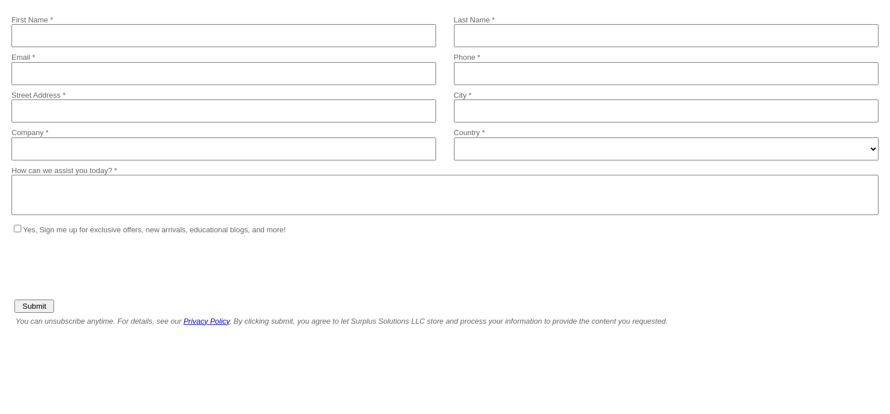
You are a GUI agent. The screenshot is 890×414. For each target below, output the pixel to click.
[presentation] (99, 262)
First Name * (32, 20)
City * (463, 95)
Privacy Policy (207, 321)
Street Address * (39, 95)
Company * (30, 132)
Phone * (467, 57)
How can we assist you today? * (64, 170)
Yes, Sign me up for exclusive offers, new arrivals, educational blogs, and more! (154, 229)
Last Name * (474, 20)
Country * (469, 132)
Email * (23, 57)
